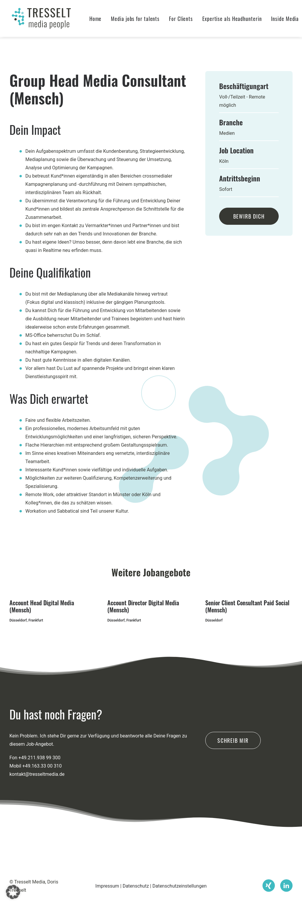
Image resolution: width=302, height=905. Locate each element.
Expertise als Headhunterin (237, 20)
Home (100, 20)
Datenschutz (136, 886)
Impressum (107, 886)
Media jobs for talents (140, 20)
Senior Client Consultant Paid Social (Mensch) (247, 606)
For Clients (186, 20)
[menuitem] (100, 20)
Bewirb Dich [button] (249, 216)
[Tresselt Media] (42, 20)
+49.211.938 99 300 (39, 782)
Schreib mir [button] (233, 765)
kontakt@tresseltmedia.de (37, 799)
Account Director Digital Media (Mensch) (143, 606)
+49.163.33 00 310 (42, 790)
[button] (268, 882)
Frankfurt (36, 620)
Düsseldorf (18, 620)
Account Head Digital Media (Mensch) (41, 606)
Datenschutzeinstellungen (179, 886)
